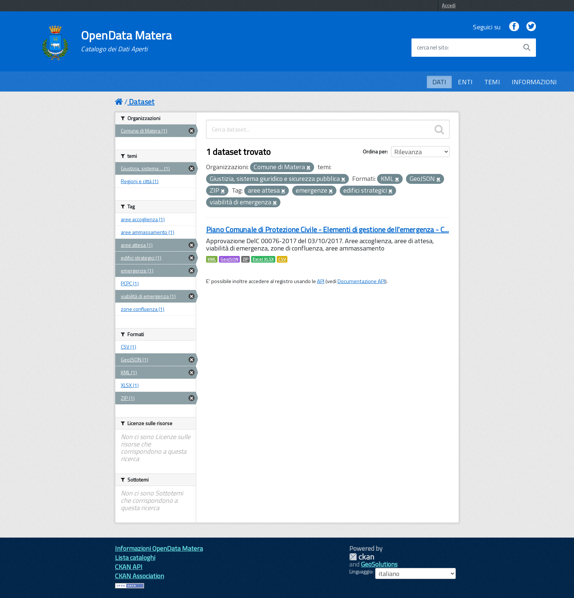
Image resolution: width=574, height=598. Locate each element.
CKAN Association (139, 576)
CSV (282, 259)
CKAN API (128, 567)
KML (212, 259)
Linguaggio (360, 571)
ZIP (245, 259)
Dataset (141, 101)
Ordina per (375, 151)
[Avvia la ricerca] (527, 47)
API (320, 281)
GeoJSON (229, 259)
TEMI (492, 82)
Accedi (448, 5)
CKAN (361, 557)
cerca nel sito (432, 47)
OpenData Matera (126, 41)
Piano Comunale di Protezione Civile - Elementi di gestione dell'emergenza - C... (327, 229)
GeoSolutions (379, 564)
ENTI (465, 82)
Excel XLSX (263, 259)
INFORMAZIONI (534, 82)
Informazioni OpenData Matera (159, 548)
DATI (439, 82)
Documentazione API (361, 281)
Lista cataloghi (135, 557)
